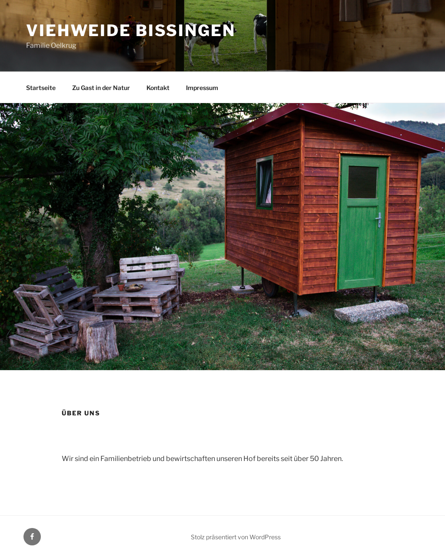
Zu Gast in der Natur (101, 87)
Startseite (41, 87)
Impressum (202, 87)
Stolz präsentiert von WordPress (236, 537)
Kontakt (157, 87)
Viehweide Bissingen (131, 30)
